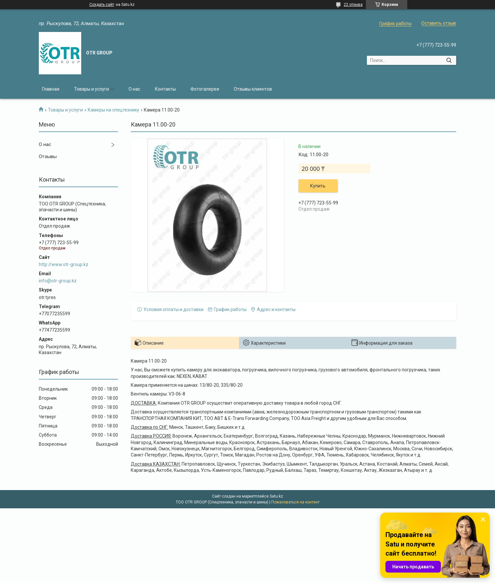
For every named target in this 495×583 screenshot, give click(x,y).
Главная (50, 89)
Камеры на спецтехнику (113, 109)
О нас (134, 89)
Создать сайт (101, 4)
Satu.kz (276, 496)
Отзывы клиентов (253, 89)
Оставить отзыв (438, 23)
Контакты (165, 89)
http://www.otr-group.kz (63, 264)
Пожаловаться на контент (295, 502)
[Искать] (449, 60)
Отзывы (48, 156)
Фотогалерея (204, 89)
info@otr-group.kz (58, 280)
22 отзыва (353, 4)
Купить (317, 185)
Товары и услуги (91, 89)
